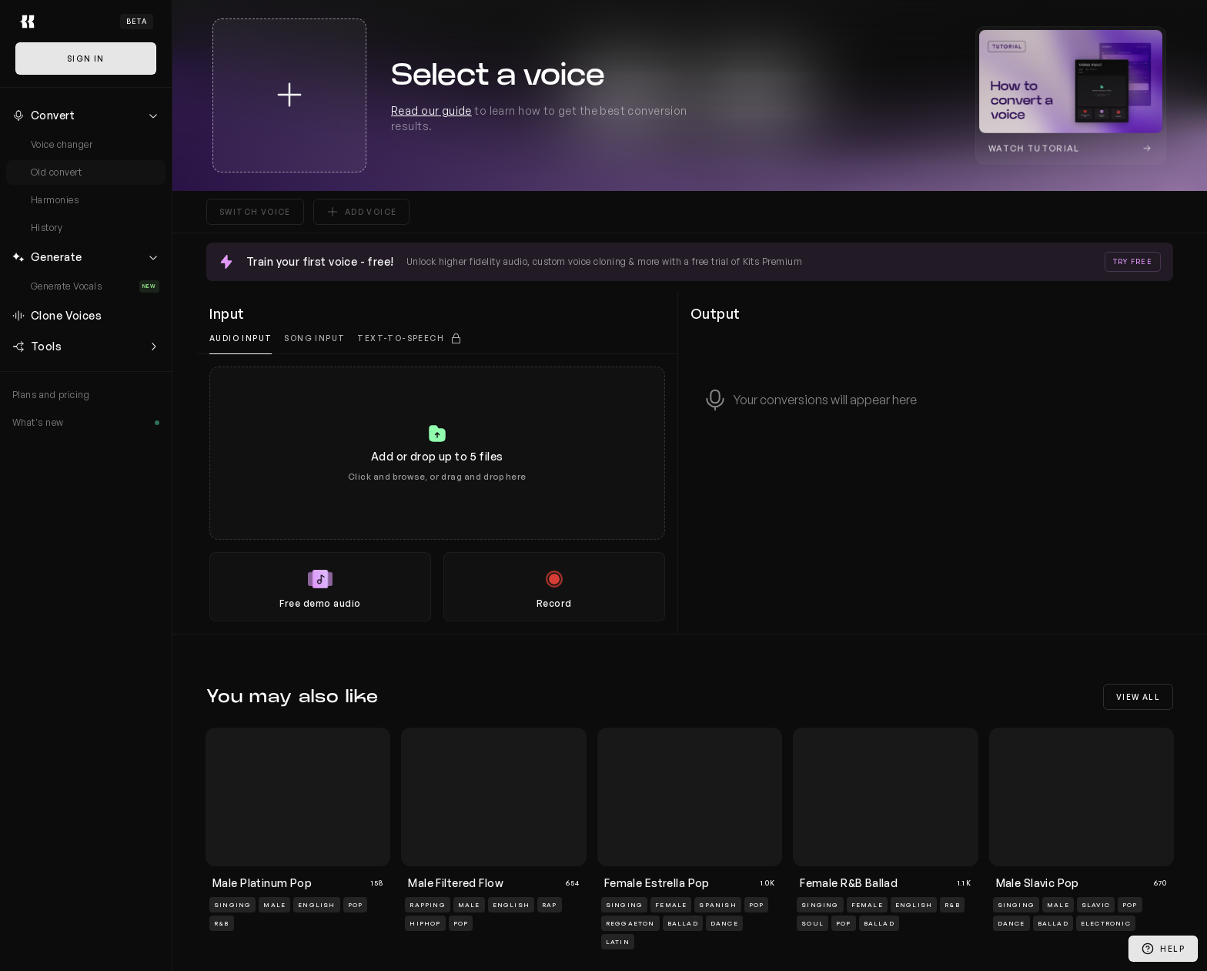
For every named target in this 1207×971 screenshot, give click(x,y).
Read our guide (431, 110)
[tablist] (437, 338)
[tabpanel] (437, 494)
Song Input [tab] (314, 338)
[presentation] (437, 494)
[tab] (409, 338)
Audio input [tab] (240, 338)
